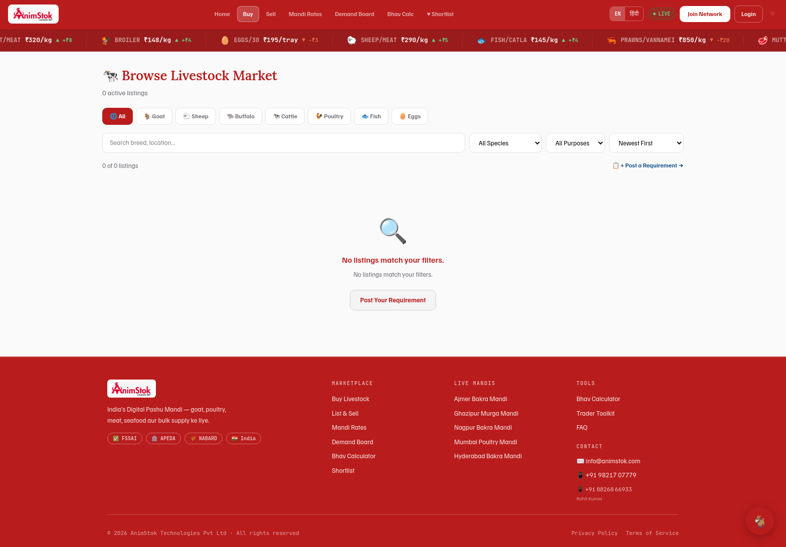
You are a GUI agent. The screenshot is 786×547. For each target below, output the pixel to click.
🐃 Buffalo (241, 116)
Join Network (705, 14)
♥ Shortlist (440, 14)
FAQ (581, 427)
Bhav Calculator (354, 456)
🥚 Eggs (410, 116)
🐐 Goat (154, 116)
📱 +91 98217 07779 (606, 475)
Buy (248, 14)
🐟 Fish (371, 116)
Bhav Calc (400, 14)
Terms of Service (652, 532)
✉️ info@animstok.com (608, 461)
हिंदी (634, 14)
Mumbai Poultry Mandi (485, 442)
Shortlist (343, 470)
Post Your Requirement (393, 300)
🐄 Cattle (285, 116)
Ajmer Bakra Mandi (480, 399)
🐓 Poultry (329, 116)
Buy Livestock (350, 399)
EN (618, 14)
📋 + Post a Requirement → (648, 165)
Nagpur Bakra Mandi (483, 427)
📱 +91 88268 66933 (627, 493)
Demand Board (354, 14)
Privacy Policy (594, 532)
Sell (271, 14)
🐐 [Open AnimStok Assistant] (759, 520)
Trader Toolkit (595, 413)
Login (748, 14)
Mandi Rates (305, 14)
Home (222, 14)
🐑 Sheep (196, 116)
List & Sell (345, 413)
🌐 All (117, 116)
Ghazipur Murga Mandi (486, 413)
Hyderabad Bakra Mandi (488, 456)
